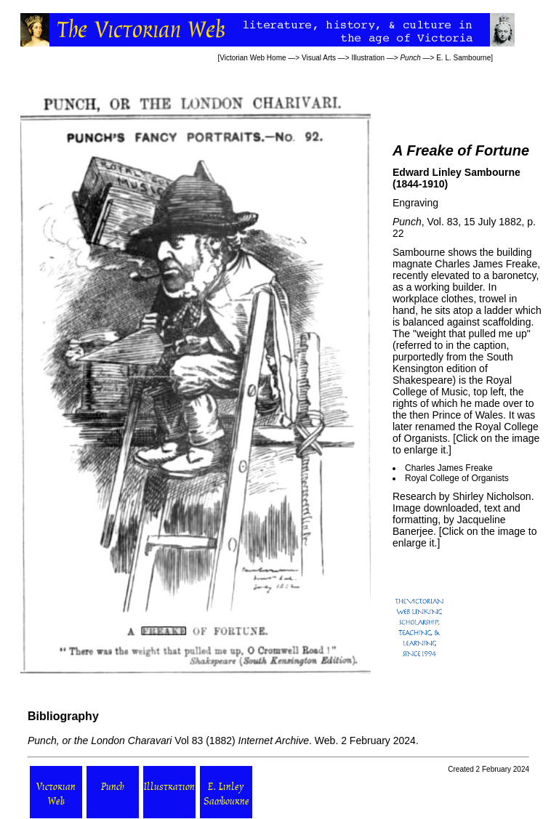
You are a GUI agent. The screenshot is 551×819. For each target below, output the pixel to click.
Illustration (368, 58)
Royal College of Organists (457, 478)
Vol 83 (115, 740)
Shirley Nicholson (491, 496)
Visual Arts (319, 58)
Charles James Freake (449, 468)
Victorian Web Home (253, 58)
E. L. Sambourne (463, 58)
